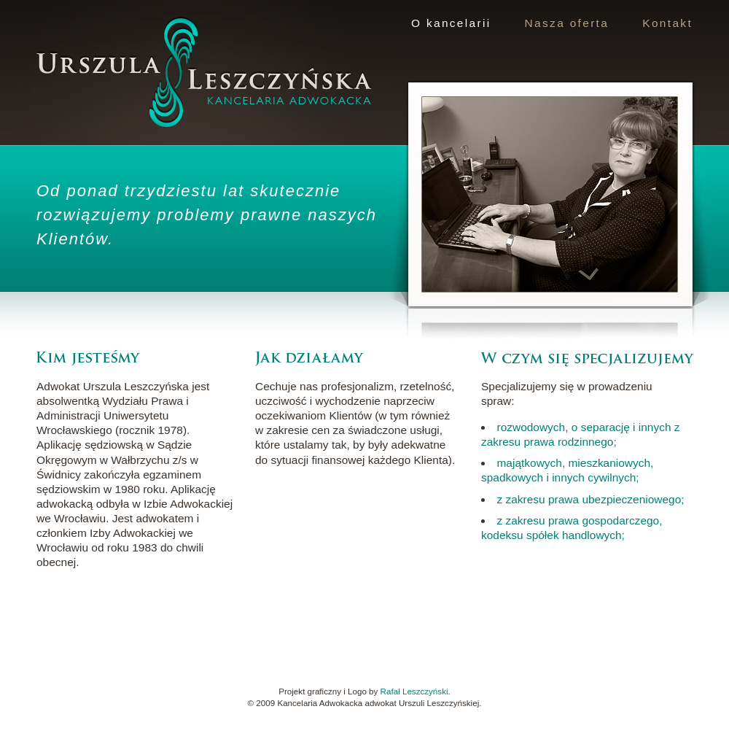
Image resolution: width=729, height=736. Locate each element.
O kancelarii (451, 23)
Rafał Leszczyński (414, 691)
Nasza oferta (567, 23)
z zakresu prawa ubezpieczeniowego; (590, 499)
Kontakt (667, 23)
